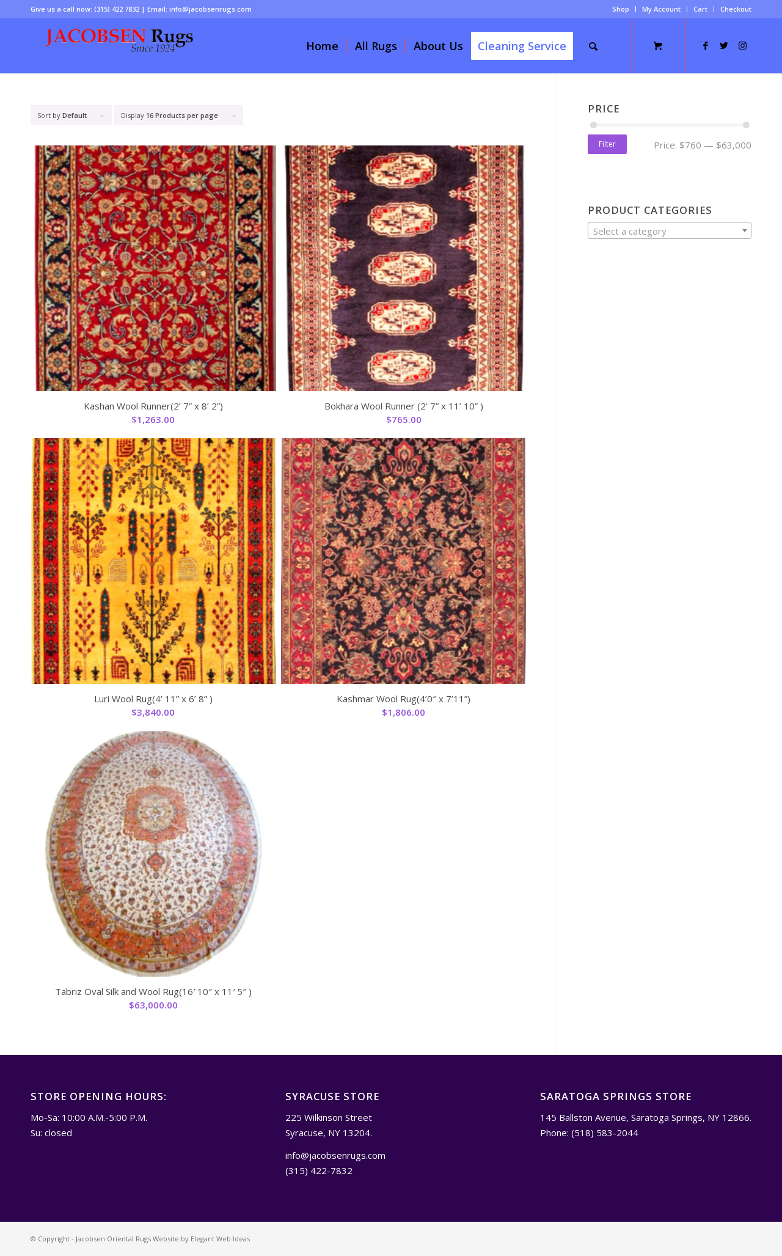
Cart (700, 8)
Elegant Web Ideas (220, 1238)
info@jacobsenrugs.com (210, 8)
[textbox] (669, 231)
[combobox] (669, 230)
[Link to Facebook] (705, 45)
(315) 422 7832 (116, 8)
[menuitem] (621, 9)
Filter (607, 144)
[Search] (593, 45)
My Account (661, 8)
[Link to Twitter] (724, 45)
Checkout (735, 8)
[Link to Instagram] (742, 45)
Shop (620, 8)
